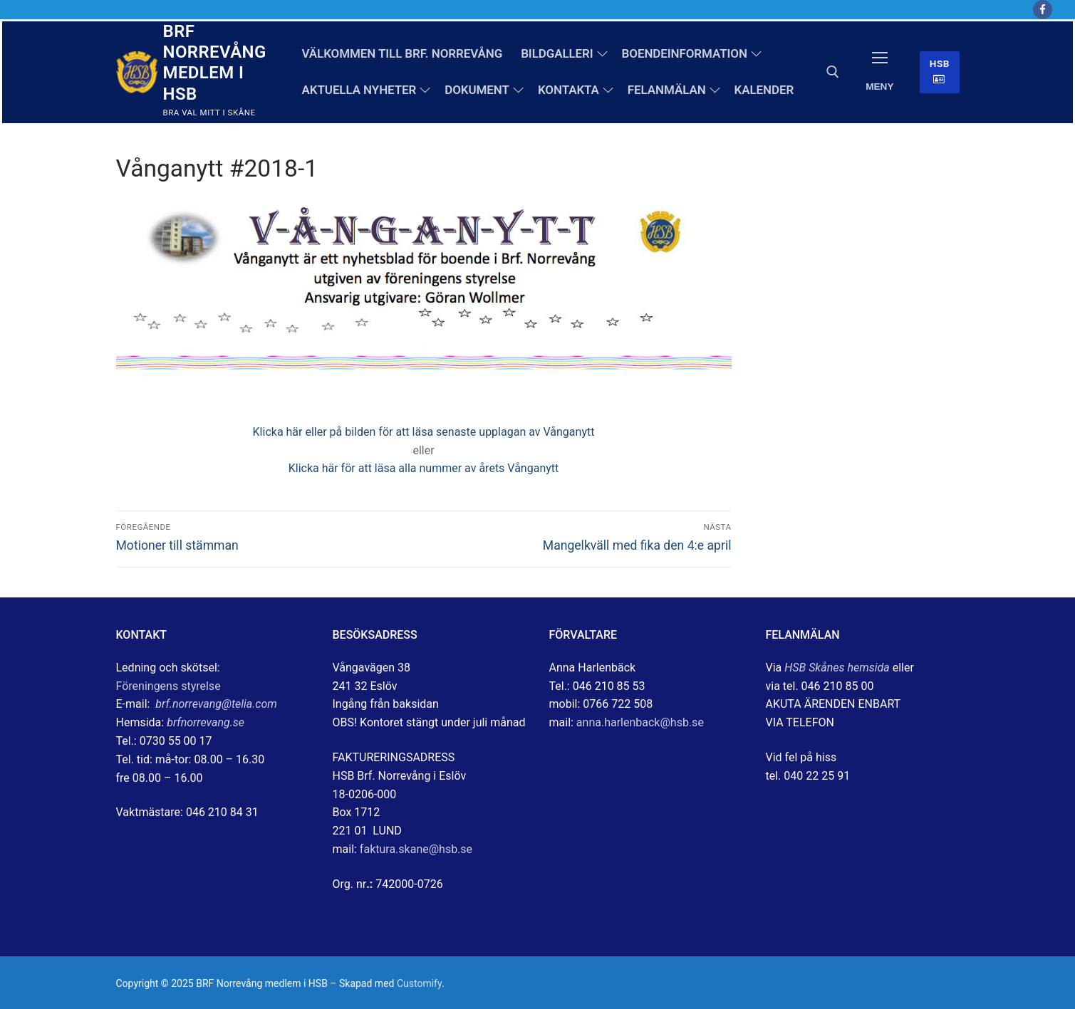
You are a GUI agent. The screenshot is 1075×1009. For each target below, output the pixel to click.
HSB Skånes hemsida (837, 667)
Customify (419, 983)
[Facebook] (1042, 9)
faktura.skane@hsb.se (416, 849)
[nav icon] (879, 72)
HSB (940, 71)
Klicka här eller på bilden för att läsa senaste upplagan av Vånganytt (424, 432)
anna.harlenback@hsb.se (640, 722)
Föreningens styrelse (168, 686)
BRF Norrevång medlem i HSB (214, 62)
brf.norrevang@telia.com (216, 704)
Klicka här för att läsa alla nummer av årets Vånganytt (424, 468)
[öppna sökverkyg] (832, 72)
